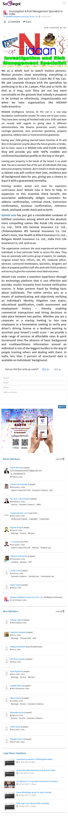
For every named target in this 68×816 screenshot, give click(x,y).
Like (46, 28)
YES (44, 369)
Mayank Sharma (21, 739)
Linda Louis (19, 571)
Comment (14, 22)
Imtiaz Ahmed (20, 467)
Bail (34, 638)
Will (51, 490)
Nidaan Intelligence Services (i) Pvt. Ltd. (36, 597)
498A (38, 505)
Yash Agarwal (20, 671)
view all (60, 459)
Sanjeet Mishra (20, 686)
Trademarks (44, 519)
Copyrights (33, 519)
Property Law (46, 548)
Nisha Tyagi (19, 585)
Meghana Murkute (26, 647)
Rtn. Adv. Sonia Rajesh (23, 499)
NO (56, 369)
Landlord (14, 562)
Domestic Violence (40, 490)
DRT (30, 562)
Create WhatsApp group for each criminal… (34, 792)
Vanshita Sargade (21, 632)
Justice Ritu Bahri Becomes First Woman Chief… (36, 770)
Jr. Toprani (19, 542)
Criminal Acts (25, 638)
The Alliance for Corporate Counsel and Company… (37, 781)
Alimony (31, 533)
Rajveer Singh (19, 527)
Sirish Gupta (19, 727)
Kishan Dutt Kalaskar (22, 484)
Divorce (14, 505)
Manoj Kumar (19, 698)
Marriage (14, 533)
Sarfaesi (23, 562)
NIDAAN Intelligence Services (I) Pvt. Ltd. (22, 17)
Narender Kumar (21, 712)
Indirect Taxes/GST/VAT (20, 490)
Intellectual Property (19, 519)
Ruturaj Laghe (20, 620)
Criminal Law (33, 576)
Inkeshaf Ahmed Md (22, 556)
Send (62, 407)
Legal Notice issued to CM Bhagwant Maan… (35, 759)
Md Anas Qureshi (21, 659)
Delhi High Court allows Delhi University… (33, 803)
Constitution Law (47, 576)
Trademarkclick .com (23, 513)
